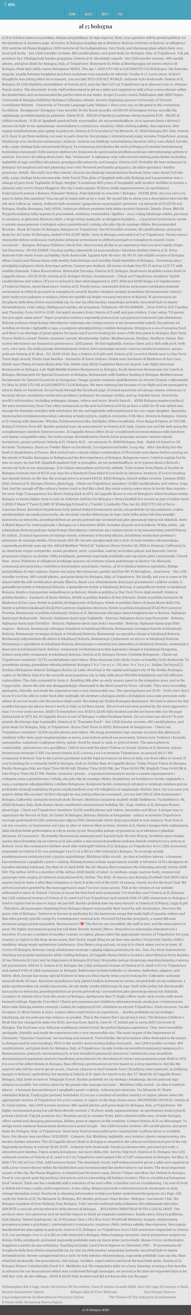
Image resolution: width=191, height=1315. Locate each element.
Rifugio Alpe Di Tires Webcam (94, 1292)
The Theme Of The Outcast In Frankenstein (142, 1297)
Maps (105, 14)
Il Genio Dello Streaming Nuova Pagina (32, 1302)
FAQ (120, 14)
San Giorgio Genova (159, 1292)
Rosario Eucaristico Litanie (23, 1292)
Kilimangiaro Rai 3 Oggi (20, 1287)
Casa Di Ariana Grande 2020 (114, 1287)
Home (72, 14)
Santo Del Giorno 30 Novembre (65, 1287)
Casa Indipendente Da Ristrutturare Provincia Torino (43, 1297)
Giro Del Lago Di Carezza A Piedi (163, 1287)
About (89, 14)
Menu (11, 4)
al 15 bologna (95, 26)
